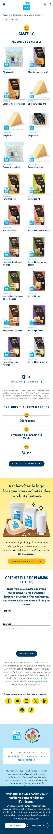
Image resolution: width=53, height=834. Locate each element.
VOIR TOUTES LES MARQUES (26, 463)
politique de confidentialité (34, 815)
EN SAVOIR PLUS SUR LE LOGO (26, 561)
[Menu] (4, 4)
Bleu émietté (8, 72)
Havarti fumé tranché (12, 330)
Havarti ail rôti (9, 199)
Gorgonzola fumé (35, 167)
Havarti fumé (34, 296)
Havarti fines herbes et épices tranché (13, 297)
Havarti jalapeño (35, 330)
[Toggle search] (50, 4)
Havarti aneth (34, 199)
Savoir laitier (14, 756)
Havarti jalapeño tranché (10, 363)
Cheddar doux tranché (38, 72)
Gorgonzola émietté (11, 167)
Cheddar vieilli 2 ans (37, 104)
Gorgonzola (8, 135)
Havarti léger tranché (37, 362)
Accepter (15, 825)
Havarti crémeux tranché (39, 230)
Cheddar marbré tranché (14, 104)
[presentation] (26, 641)
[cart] (45, 4)
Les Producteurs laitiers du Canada (26, 6)
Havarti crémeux (10, 230)
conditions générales (28, 818)
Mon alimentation (26, 759)
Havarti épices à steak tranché (13, 263)
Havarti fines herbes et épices (38, 263)
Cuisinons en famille (35, 756)
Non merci (38, 825)
